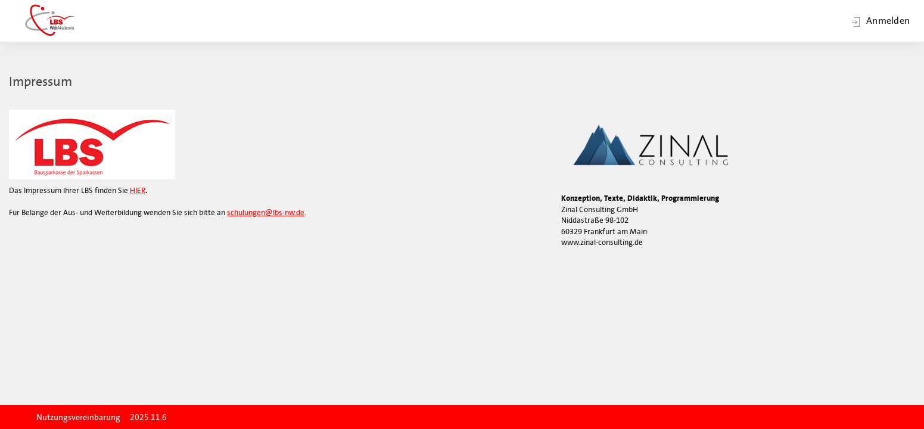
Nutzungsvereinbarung (78, 417)
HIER (137, 190)
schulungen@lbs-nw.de (265, 212)
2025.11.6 (148, 417)
